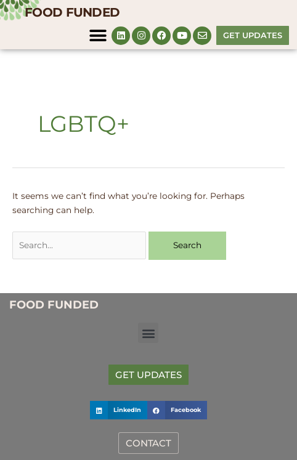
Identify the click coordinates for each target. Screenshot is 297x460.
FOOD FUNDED (72, 12)
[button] (98, 35)
